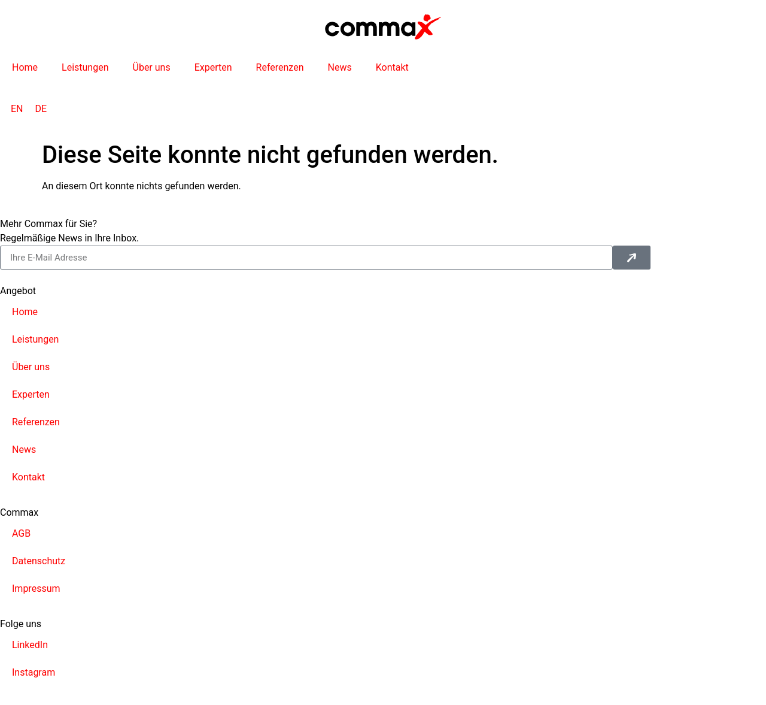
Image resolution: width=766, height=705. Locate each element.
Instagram (33, 672)
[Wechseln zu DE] (41, 109)
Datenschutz (38, 561)
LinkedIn (30, 644)
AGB (21, 533)
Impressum (36, 588)
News (339, 67)
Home (25, 67)
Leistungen (85, 67)
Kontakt (392, 67)
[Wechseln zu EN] (17, 109)
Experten (213, 67)
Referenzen (280, 67)
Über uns (152, 67)
